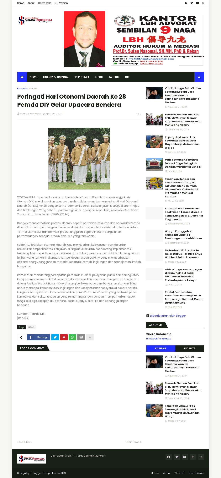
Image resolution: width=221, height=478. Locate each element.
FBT (64, 473)
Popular (160, 348)
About (31, 3)
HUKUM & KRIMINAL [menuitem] (56, 77)
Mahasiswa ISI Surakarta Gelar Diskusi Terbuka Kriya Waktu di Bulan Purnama (183, 254)
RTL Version (61, 3)
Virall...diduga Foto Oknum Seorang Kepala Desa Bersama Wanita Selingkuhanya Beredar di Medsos (183, 95)
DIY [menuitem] (127, 77)
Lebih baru (25, 442)
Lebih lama (132, 442)
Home (20, 3)
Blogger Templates (44, 473)
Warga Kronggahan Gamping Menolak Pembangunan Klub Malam (183, 235)
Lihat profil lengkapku (158, 338)
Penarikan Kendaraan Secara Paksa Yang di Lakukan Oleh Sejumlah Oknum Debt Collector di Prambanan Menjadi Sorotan (181, 187)
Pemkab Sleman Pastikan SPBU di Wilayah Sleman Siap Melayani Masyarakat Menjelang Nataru (183, 120)
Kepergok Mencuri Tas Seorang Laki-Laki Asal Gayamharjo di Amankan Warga (182, 142)
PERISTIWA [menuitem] (82, 77)
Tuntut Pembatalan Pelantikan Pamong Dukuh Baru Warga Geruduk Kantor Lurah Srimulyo (184, 297)
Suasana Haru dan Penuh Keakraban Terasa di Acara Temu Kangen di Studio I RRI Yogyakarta (184, 214)
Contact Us (44, 3)
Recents (190, 348)
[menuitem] (22, 77)
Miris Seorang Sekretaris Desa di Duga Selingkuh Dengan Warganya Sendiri (183, 163)
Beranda (22, 88)
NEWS (34, 88)
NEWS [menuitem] (33, 77)
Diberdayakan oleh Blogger (166, 315)
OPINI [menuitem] (99, 77)
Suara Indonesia (158, 334)
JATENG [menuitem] (113, 77)
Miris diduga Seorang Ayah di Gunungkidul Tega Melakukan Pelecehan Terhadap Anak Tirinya (183, 275)
